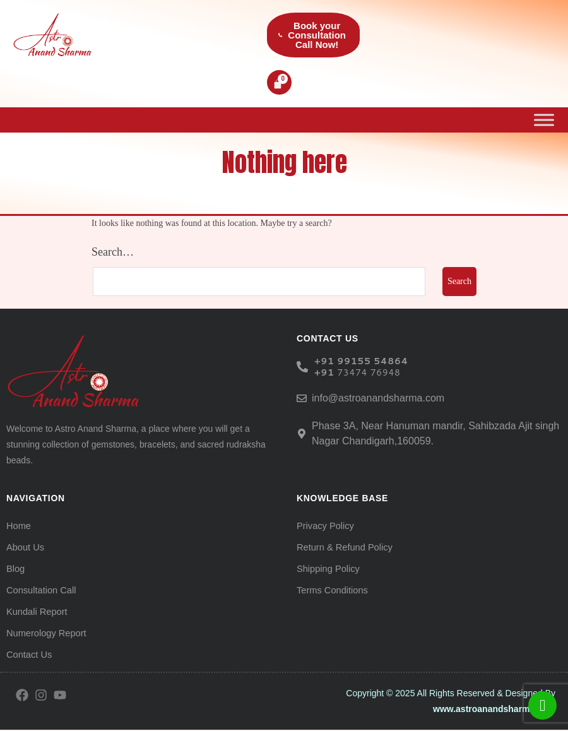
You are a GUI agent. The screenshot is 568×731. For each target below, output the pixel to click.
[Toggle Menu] (544, 121)
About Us (24, 549)
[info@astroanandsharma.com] (302, 400)
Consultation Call (39, 591)
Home (18, 527)
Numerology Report (44, 634)
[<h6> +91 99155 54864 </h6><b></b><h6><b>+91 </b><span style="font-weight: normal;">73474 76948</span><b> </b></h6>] (302, 368)
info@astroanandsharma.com (378, 399)
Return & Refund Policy (343, 549)
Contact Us (28, 656)
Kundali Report (35, 613)
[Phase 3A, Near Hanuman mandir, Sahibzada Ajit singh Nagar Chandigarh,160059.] (302, 435)
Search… (113, 253)
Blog (15, 570)
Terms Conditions (331, 591)
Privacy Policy (324, 527)
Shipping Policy (327, 570)
